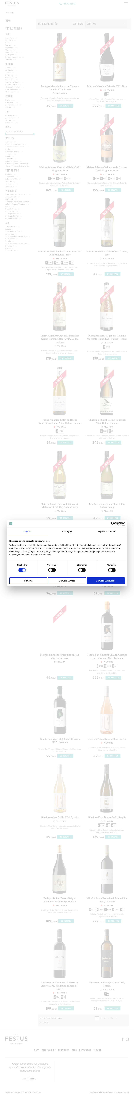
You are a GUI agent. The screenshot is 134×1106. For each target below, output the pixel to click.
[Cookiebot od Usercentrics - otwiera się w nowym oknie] (113, 524)
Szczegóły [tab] (67, 531)
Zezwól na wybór (67, 581)
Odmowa (28, 581)
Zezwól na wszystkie (105, 581)
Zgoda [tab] (27, 531)
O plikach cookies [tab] (106, 531)
